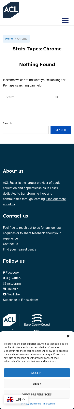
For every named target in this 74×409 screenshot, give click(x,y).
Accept (37, 373)
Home (9, 38)
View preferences (37, 394)
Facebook (12, 272)
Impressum (49, 403)
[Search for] (32, 97)
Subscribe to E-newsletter (20, 300)
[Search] (57, 97)
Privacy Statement (31, 403)
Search (7, 123)
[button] (68, 336)
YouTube (13, 294)
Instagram (14, 283)
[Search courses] (54, 21)
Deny (37, 383)
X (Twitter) (13, 278)
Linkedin (12, 289)
